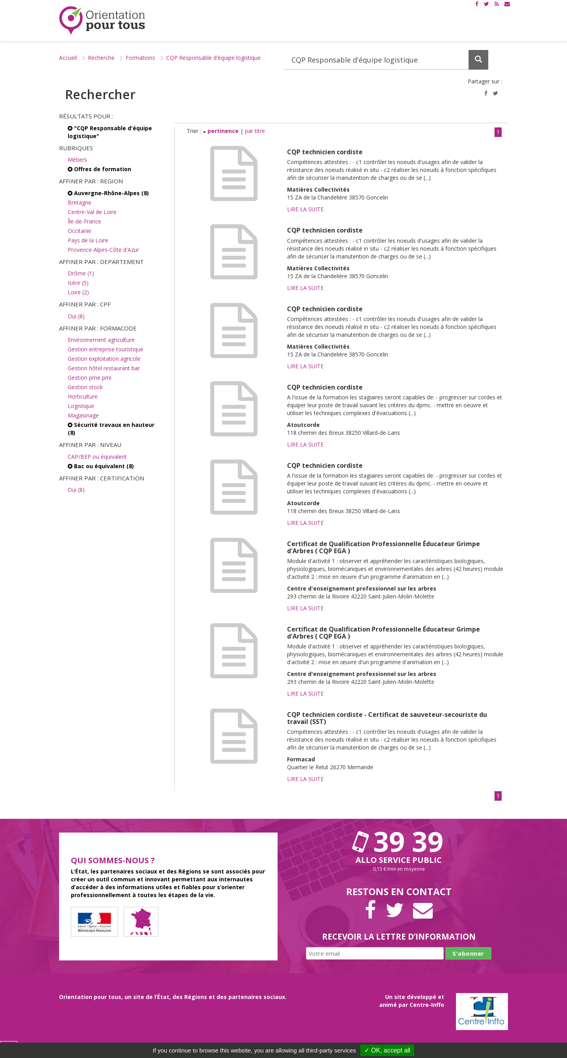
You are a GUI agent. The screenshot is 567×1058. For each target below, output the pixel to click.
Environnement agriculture (101, 339)
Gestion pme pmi (89, 377)
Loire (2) (78, 292)
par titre (255, 131)
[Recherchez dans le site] (386, 60)
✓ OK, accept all (387, 1050)
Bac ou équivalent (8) (101, 466)
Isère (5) (78, 282)
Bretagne (79, 202)
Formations (140, 57)
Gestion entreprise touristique (105, 349)
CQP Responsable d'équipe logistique (213, 57)
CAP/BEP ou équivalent (97, 456)
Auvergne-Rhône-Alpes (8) (108, 193)
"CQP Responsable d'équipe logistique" (110, 132)
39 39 (398, 841)
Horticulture (83, 396)
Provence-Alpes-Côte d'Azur (103, 249)
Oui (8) (76, 316)
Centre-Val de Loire (92, 212)
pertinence (221, 131)
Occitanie (79, 230)
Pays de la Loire (88, 240)
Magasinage (83, 415)
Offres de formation (99, 169)
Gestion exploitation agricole (104, 358)
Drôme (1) (81, 273)
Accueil (68, 57)
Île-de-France (84, 221)
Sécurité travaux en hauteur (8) (111, 428)
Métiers (77, 159)
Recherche (101, 57)
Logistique (81, 406)
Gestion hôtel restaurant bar (104, 368)
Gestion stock (85, 387)
